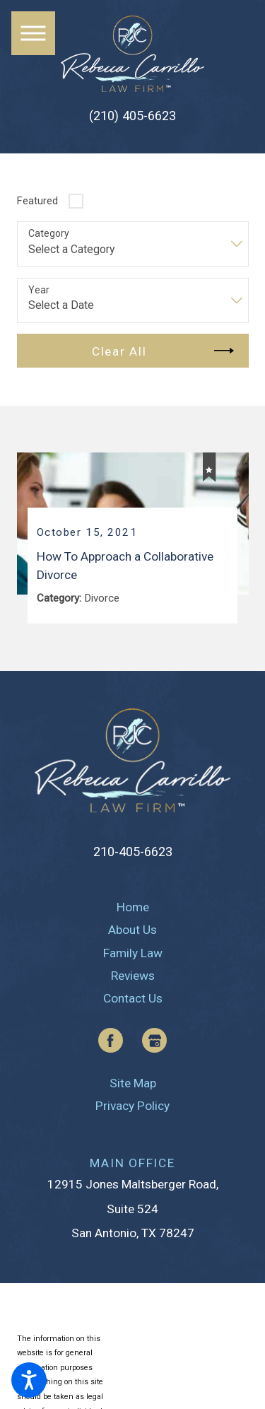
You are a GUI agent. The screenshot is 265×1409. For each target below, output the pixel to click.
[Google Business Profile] (154, 1040)
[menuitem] (133, 907)
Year (38, 290)
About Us (132, 930)
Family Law (133, 953)
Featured (37, 200)
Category (48, 233)
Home (133, 907)
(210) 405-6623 (132, 116)
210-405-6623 (132, 851)
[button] (29, 1380)
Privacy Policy (132, 1106)
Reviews (133, 976)
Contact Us (133, 998)
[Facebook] (110, 1040)
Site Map (133, 1083)
